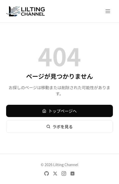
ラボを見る (59, 126)
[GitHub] (46, 173)
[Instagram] (64, 173)
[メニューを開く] (108, 11)
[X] (55, 173)
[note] (72, 173)
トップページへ (59, 111)
